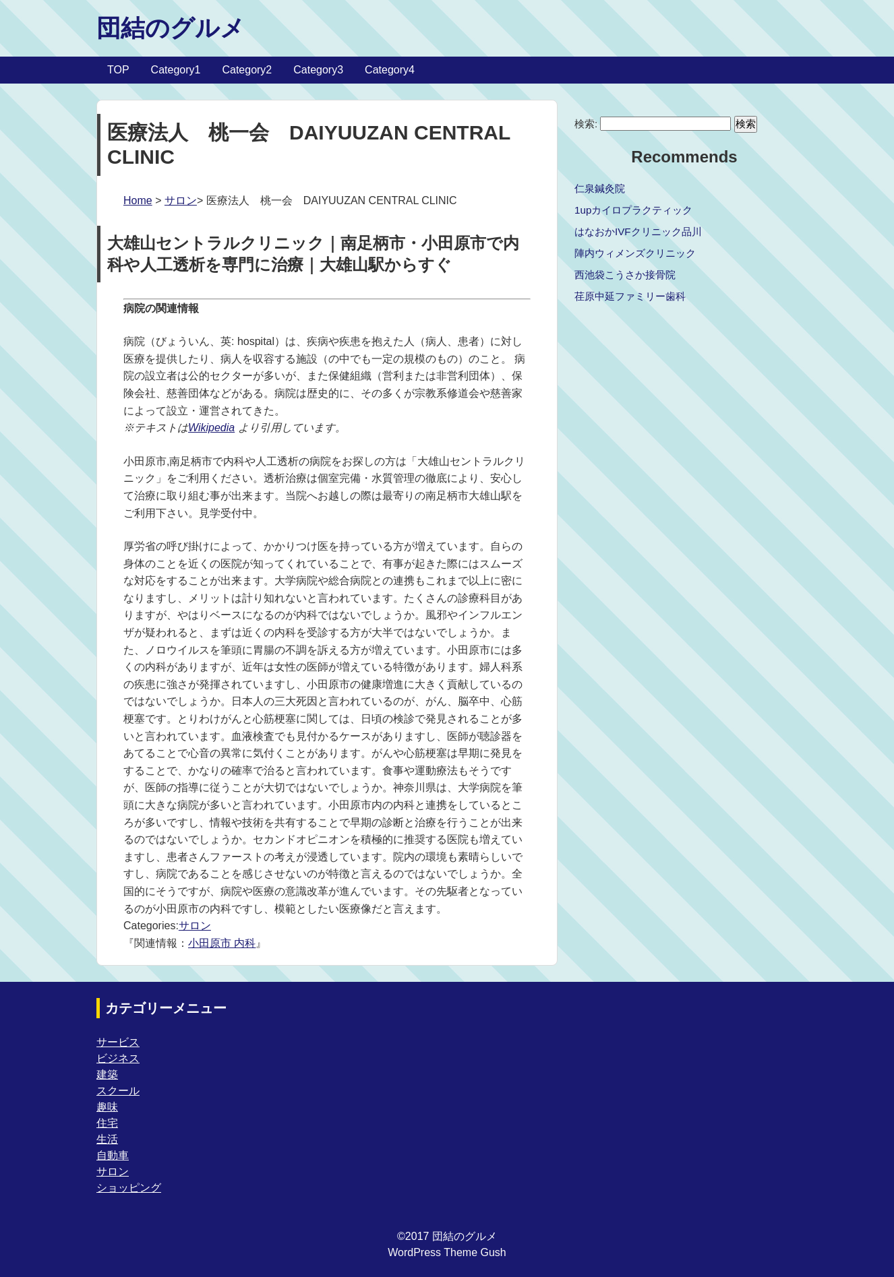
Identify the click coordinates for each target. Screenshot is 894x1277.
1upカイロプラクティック (633, 210)
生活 (107, 1139)
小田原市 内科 (222, 943)
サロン (181, 200)
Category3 (318, 69)
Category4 (390, 69)
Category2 (247, 69)
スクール (118, 1090)
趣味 (107, 1107)
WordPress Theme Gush (447, 1252)
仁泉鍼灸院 (599, 188)
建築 (107, 1074)
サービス (118, 1042)
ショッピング (128, 1187)
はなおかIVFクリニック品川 (638, 231)
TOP (118, 69)
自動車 (112, 1155)
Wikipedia (211, 427)
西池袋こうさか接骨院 (625, 274)
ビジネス (118, 1058)
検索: (585, 123)
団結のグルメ (170, 28)
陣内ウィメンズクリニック (635, 253)
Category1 (176, 69)
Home (137, 200)
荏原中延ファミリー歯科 (630, 296)
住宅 (107, 1123)
